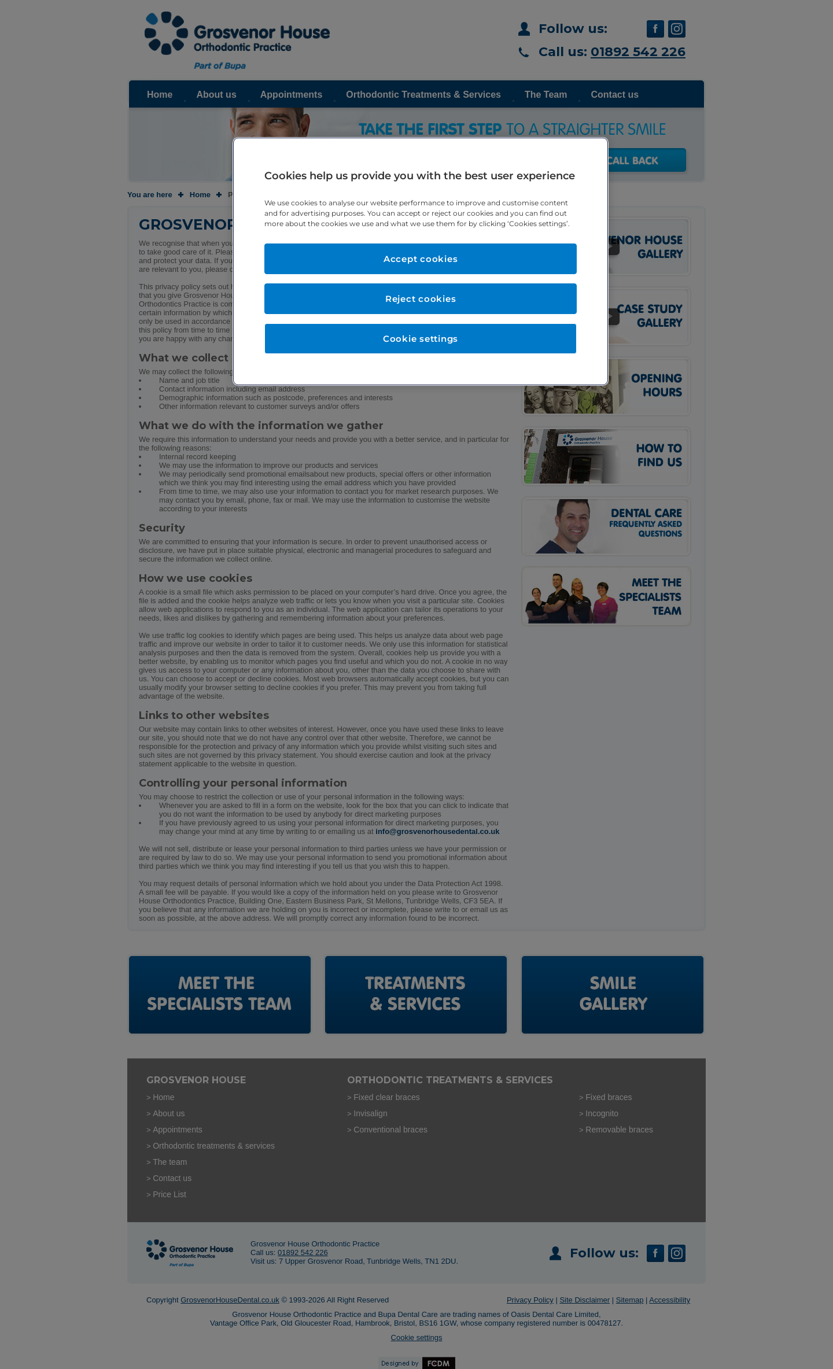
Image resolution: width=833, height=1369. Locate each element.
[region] (421, 261)
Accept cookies (421, 258)
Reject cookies (420, 298)
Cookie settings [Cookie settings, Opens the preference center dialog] (420, 338)
